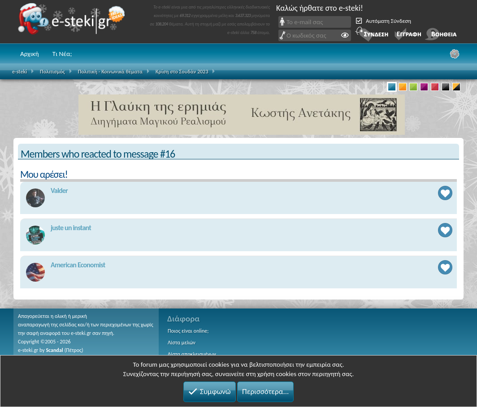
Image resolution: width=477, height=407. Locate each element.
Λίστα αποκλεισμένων (192, 354)
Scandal (54, 350)
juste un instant (71, 227)
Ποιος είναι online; (188, 331)
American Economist (78, 265)
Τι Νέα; (62, 54)
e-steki (74, 22)
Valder (59, 190)
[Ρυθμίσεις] (455, 54)
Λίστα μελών (181, 342)
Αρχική (29, 54)
